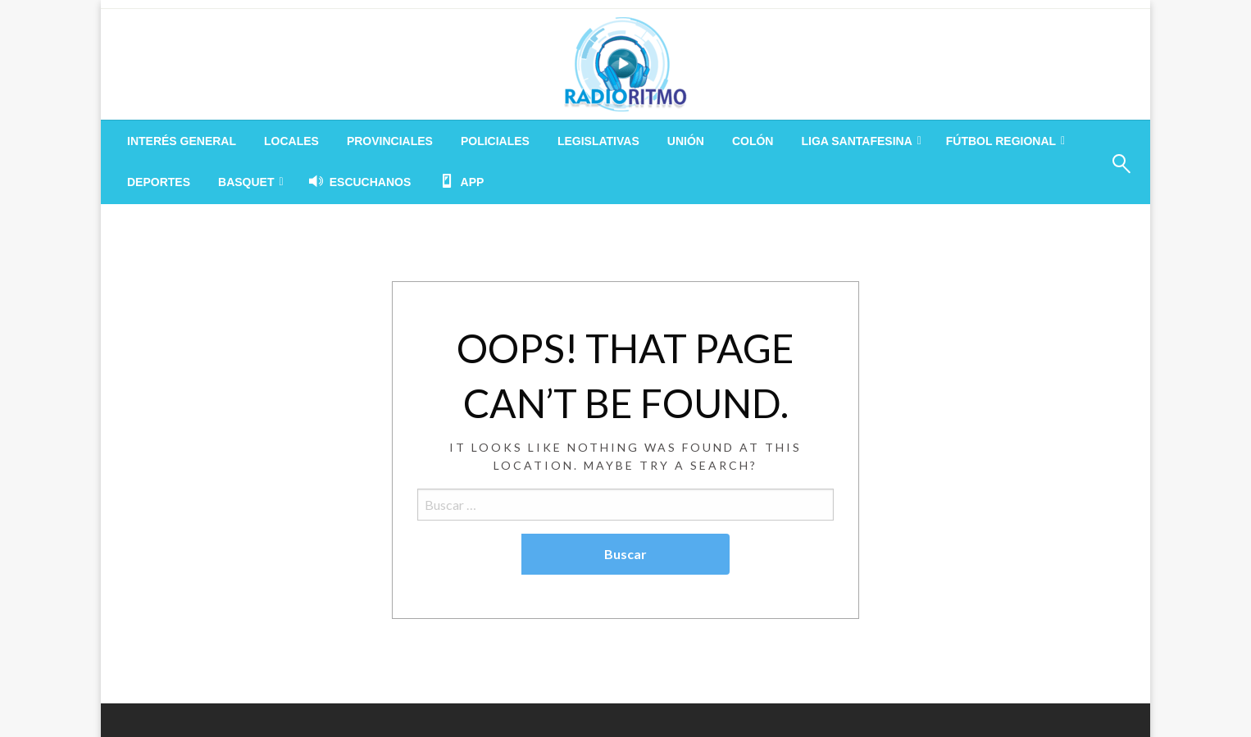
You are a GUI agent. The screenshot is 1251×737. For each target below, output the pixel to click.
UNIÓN (685, 141)
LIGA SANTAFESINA (856, 141)
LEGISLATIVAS (598, 141)
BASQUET (246, 182)
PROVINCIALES (390, 141)
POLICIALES (495, 141)
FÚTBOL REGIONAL (1001, 141)
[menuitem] (181, 141)
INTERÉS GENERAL (181, 141)
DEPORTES (158, 182)
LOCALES (291, 141)
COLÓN (753, 141)
